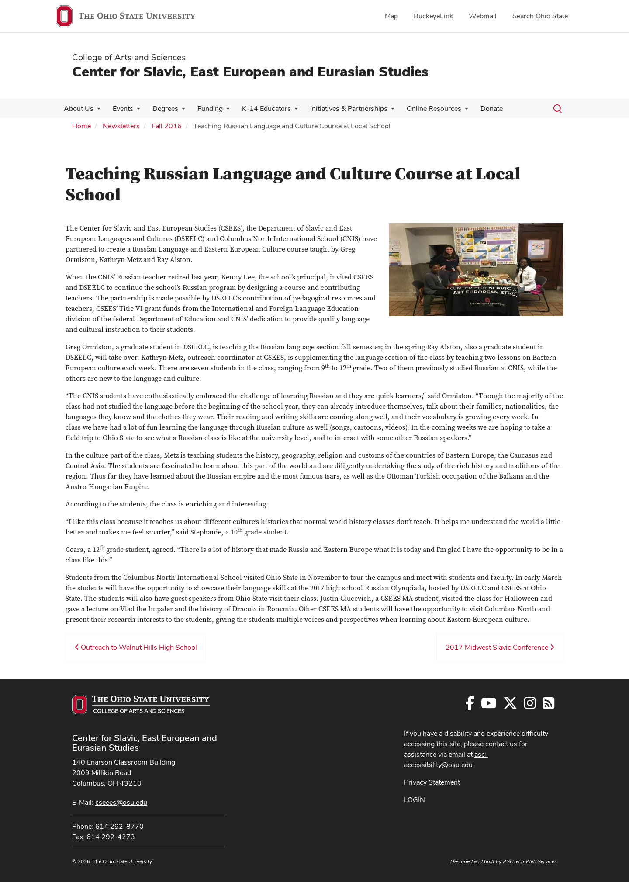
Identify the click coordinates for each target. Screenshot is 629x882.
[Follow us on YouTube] (489, 705)
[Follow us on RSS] (548, 705)
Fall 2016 (167, 126)
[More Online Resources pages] (453, 111)
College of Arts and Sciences (129, 57)
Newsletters (121, 126)
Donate (478, 108)
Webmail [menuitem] (483, 16)
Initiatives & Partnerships (339, 108)
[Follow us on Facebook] (470, 705)
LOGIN (414, 799)
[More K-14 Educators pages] (286, 111)
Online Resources (422, 108)
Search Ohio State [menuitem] (540, 16)
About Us (78, 108)
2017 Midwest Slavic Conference (500, 647)
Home (81, 126)
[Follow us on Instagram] (530, 705)
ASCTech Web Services (530, 861)
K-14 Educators (258, 108)
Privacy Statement (432, 782)
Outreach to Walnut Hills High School (136, 647)
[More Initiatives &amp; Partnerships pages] (381, 111)
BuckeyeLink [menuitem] (433, 16)
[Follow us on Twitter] (510, 705)
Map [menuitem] (391, 16)
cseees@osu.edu (121, 802)
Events (120, 108)
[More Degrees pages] (177, 111)
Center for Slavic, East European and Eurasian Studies (250, 71)
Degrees (161, 108)
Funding (204, 108)
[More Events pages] (134, 111)
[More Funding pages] (220, 111)
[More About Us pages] (96, 111)
